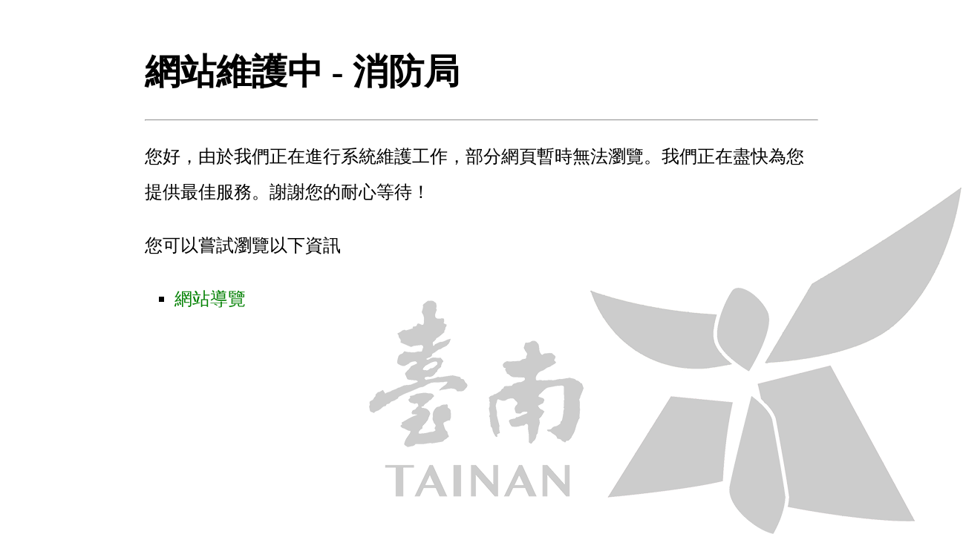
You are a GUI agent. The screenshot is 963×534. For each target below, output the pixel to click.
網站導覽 (210, 299)
